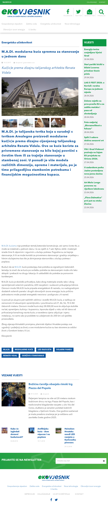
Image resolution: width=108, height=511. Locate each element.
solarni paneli (64, 350)
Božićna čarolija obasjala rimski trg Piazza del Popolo (50, 386)
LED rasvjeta (44, 350)
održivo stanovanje (33, 356)
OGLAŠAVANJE (92, 2)
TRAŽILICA (101, 13)
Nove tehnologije (72, 24)
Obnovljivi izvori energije (14, 30)
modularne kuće (24, 350)
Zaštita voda (31, 24)
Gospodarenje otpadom (12, 24)
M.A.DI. (18, 267)
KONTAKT (102, 2)
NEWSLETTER (89, 13)
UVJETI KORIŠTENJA (61, 494)
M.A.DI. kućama (9, 246)
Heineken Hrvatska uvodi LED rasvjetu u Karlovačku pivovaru (34, 2)
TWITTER (78, 13)
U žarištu (32, 30)
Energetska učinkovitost (50, 24)
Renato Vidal (10, 356)
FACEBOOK (67, 13)
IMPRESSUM (30, 494)
